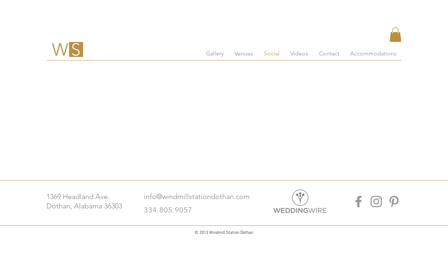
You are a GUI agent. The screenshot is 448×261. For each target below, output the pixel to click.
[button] (395, 34)
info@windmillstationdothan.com (197, 196)
